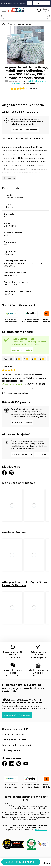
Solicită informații (22, 454)
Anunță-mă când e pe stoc (21, 862)
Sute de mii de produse (38, 655)
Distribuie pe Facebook (4, 472)
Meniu (4, 10)
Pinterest (18, 763)
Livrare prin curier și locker (13, 673)
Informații (7, 138)
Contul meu (32, 10)
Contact (29, 3)
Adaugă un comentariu (18, 393)
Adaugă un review (22, 350)
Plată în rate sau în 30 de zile (38, 673)
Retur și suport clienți (14, 739)
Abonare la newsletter (25, 130)
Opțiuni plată (21, 138)
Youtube (25, 763)
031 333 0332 (43, 3)
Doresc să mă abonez (17, 715)
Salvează (46, 863)
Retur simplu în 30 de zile (13, 655)
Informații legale (11, 750)
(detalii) (42, 416)
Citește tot (9, 178)
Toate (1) (8, 359)
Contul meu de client (13, 734)
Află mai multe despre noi (16, 745)
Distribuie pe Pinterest (11, 472)
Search (47, 16)
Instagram (11, 763)
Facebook (4, 763)
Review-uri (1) (36, 138)
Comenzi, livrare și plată (15, 729)
